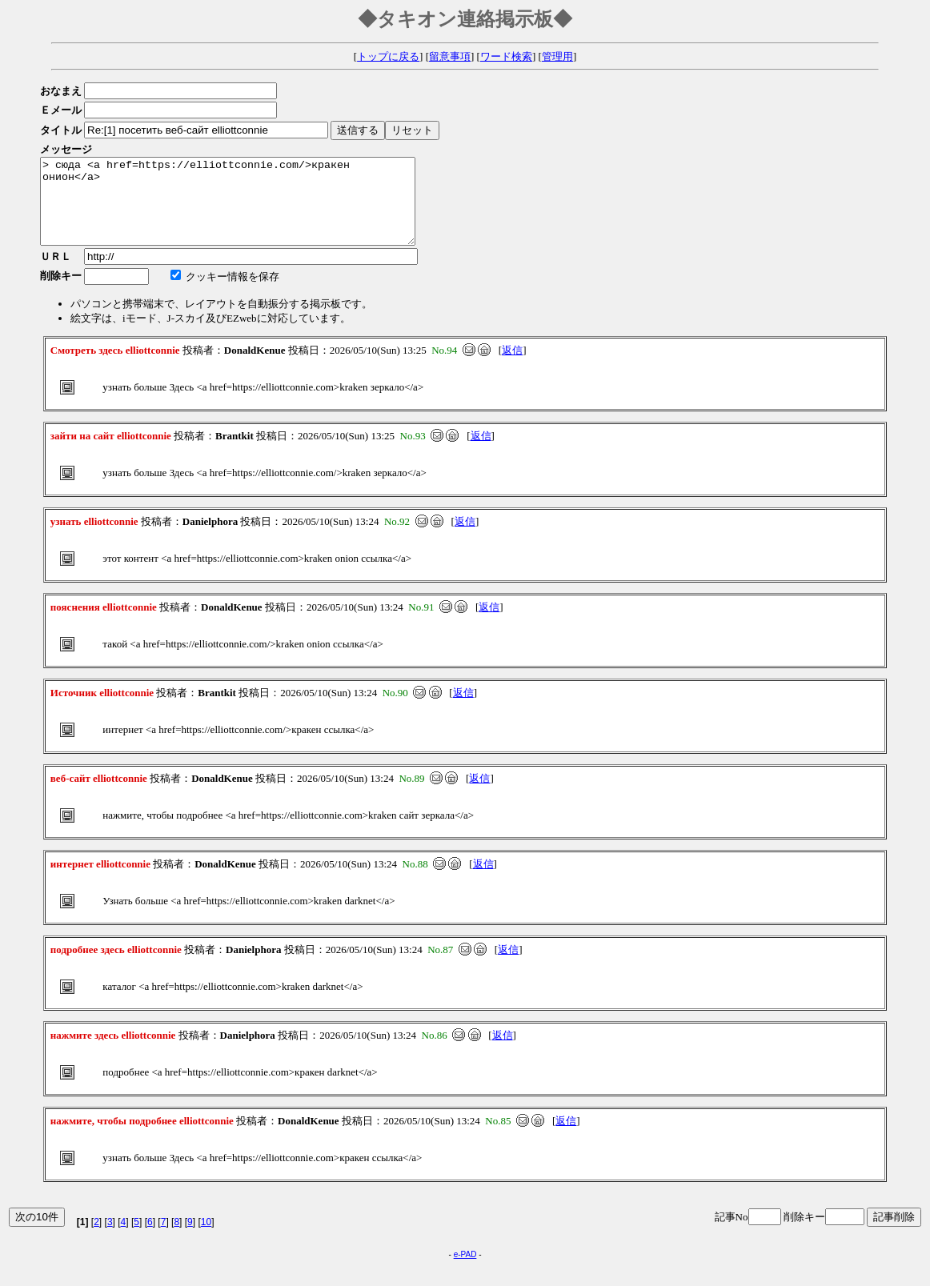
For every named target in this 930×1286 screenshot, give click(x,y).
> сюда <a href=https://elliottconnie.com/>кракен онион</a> (250, 209)
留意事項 (450, 56)
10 (206, 1238)
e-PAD (465, 1271)
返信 (512, 367)
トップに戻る (388, 56)
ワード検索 (506, 56)
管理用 (557, 56)
